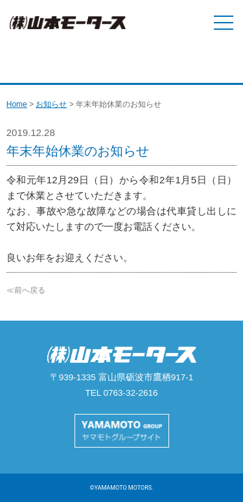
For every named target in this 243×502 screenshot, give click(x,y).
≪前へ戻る (25, 290)
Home (16, 104)
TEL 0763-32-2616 (121, 393)
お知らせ (51, 104)
